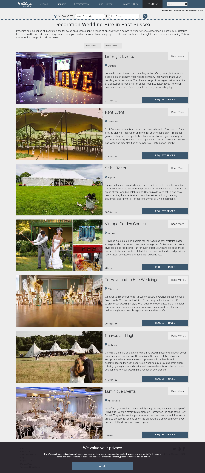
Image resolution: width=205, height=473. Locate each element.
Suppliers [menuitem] (61, 4)
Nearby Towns (111, 46)
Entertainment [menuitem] (81, 4)
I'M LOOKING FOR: (66, 16)
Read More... (178, 56)
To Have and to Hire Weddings (131, 279)
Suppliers (167, 11)
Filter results (91, 46)
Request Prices (165, 99)
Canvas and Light (120, 335)
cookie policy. (143, 457)
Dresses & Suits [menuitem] (130, 4)
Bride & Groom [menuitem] (105, 4)
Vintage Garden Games (125, 223)
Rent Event (114, 112)
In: (107, 16)
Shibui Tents (115, 168)
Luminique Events (120, 391)
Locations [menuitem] (152, 4)
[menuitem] (27, 3)
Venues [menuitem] (44, 4)
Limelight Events (119, 56)
